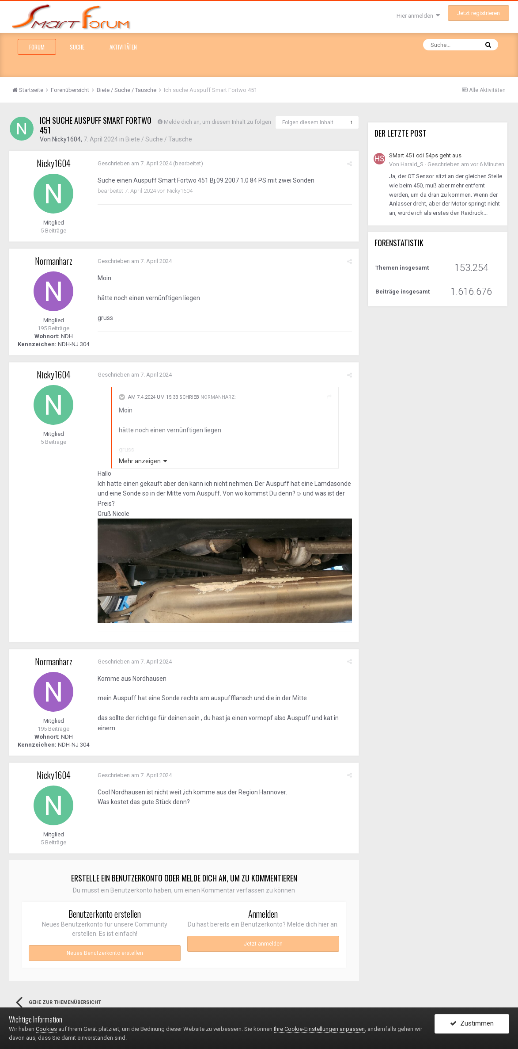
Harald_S (412, 164)
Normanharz (53, 260)
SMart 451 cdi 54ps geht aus (425, 155)
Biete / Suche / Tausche (158, 139)
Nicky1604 (66, 139)
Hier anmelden (418, 15)
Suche (77, 46)
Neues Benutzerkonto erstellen (105, 953)
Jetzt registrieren (478, 13)
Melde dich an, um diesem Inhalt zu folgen (217, 121)
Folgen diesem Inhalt (307, 122)
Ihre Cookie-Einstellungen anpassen (319, 1029)
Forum (37, 46)
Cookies (46, 1029)
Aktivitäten (123, 46)
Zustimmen (472, 1024)
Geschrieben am (135, 163)
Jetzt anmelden (263, 944)
